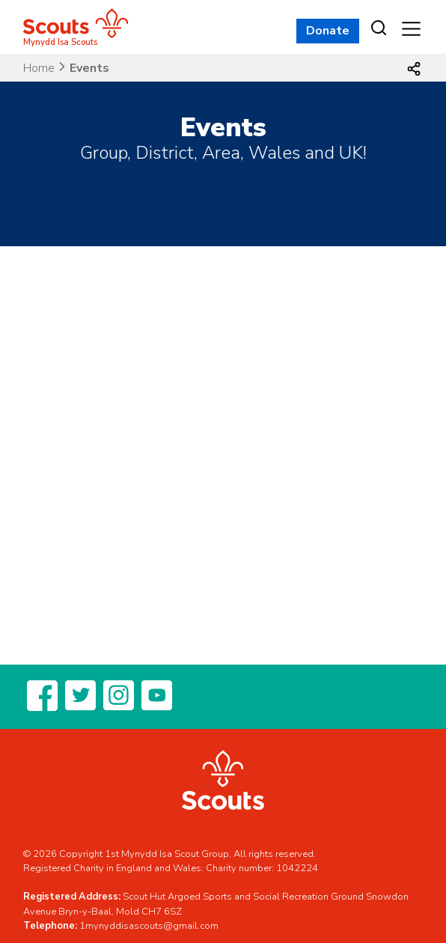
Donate (327, 30)
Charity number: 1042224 (262, 868)
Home (39, 68)
